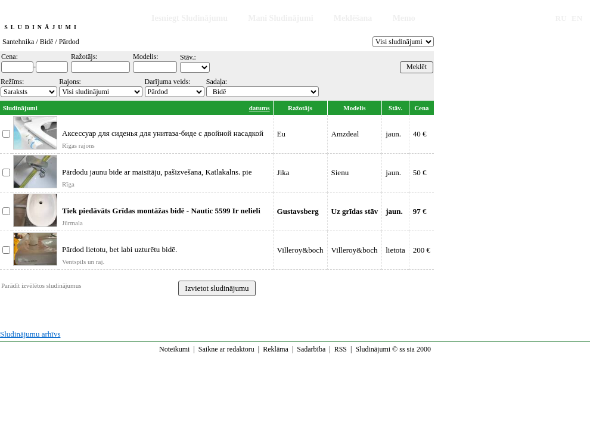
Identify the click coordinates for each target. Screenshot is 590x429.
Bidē (47, 42)
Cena (421, 107)
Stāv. (395, 107)
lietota (395, 249)
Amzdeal (345, 133)
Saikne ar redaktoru (226, 349)
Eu (281, 133)
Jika (283, 172)
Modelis (354, 107)
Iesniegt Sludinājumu (189, 18)
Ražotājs (300, 107)
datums (259, 107)
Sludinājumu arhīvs (30, 333)
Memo (404, 18)
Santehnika (18, 42)
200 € (421, 249)
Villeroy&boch (300, 249)
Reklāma (275, 349)
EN (577, 18)
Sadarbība (311, 349)
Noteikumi (174, 349)
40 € (420, 133)
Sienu (340, 172)
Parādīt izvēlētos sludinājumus (41, 285)
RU (561, 18)
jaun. (393, 133)
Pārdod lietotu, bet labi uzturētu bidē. (119, 249)
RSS (340, 349)
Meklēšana (353, 18)
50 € (420, 172)
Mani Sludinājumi (280, 18)
